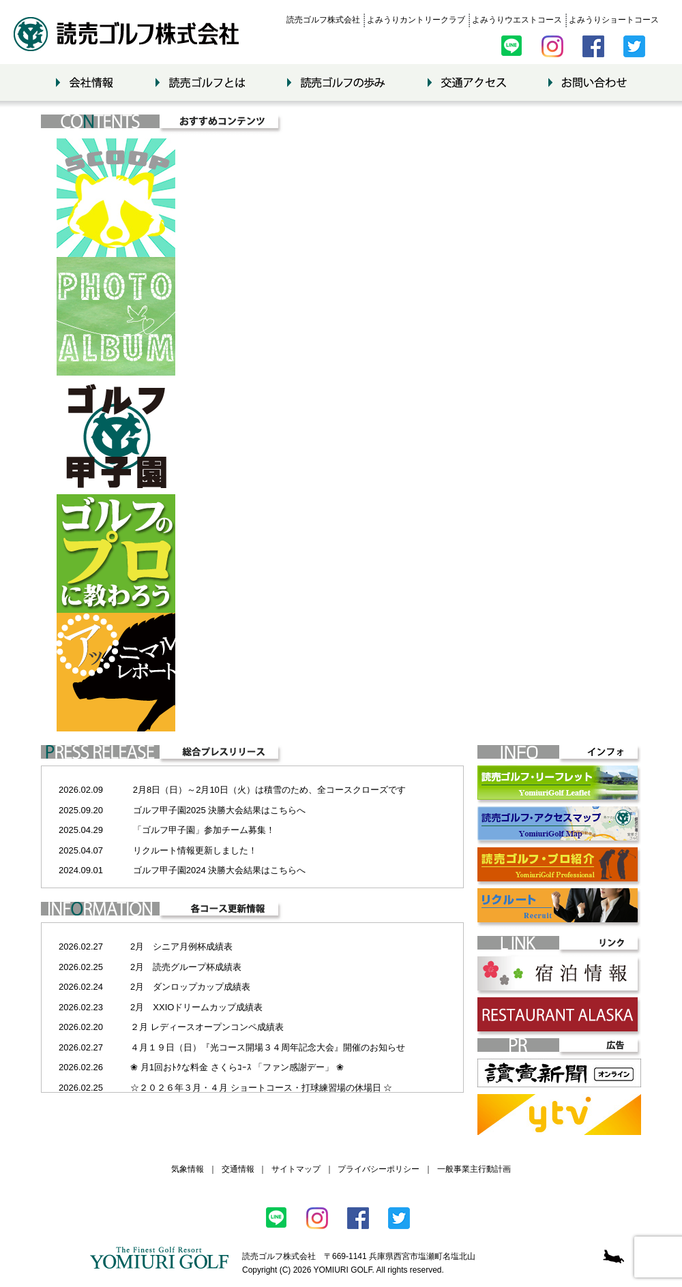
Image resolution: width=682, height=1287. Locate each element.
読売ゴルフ (126, 34)
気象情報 (187, 1169)
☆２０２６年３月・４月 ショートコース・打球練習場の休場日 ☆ (261, 1087)
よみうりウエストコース (517, 20)
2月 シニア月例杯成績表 (181, 946)
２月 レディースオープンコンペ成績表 (207, 1027)
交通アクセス (467, 82)
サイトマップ (296, 1169)
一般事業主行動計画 (474, 1169)
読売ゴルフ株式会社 (323, 20)
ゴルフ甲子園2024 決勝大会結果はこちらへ (219, 870)
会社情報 (84, 82)
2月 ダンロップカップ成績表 (190, 987)
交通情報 (238, 1169)
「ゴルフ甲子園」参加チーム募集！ (204, 830)
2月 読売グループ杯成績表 (185, 967)
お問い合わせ (587, 82)
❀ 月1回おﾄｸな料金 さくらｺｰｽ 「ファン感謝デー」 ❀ (237, 1067)
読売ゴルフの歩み (336, 82)
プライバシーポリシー (378, 1169)
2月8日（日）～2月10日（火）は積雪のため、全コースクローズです (269, 790)
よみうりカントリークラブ (416, 20)
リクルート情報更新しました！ (195, 850)
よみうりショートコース (614, 20)
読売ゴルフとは (200, 82)
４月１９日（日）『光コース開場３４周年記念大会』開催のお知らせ (267, 1047)
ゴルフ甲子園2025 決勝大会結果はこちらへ (219, 810)
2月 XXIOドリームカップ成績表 (196, 1007)
